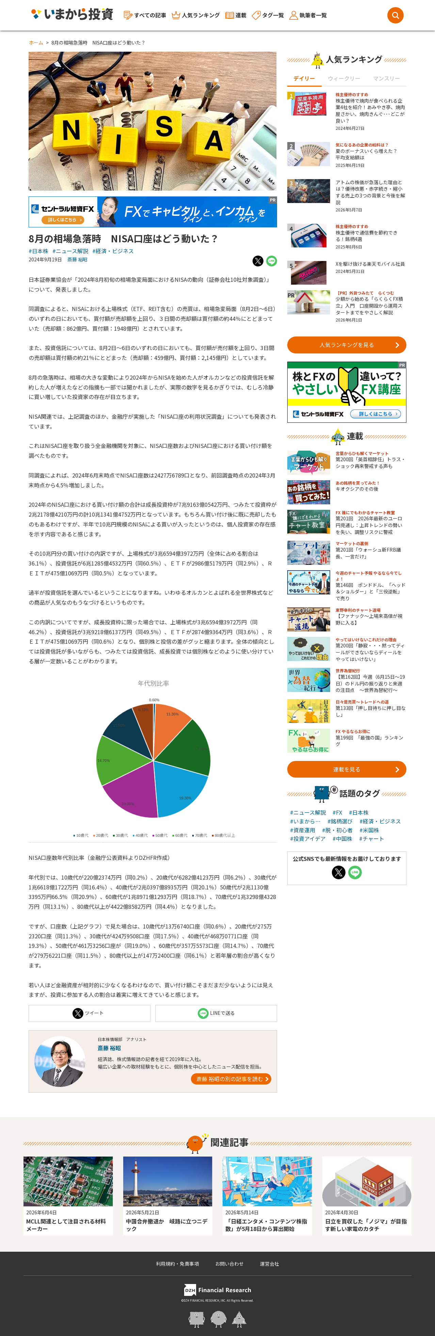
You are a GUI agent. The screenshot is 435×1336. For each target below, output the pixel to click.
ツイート (88, 1013)
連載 (235, 15)
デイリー (304, 78)
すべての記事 (145, 15)
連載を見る (366, 768)
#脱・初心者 (337, 830)
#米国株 (369, 830)
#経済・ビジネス (113, 251)
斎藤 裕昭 (77, 259)
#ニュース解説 (70, 251)
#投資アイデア (308, 838)
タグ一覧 (268, 15)
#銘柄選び (340, 821)
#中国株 (342, 838)
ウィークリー (344, 78)
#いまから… (305, 821)
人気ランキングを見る (360, 344)
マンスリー (386, 78)
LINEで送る (216, 1013)
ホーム (36, 42)
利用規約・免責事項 (177, 1263)
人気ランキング (196, 15)
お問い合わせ (229, 1263)
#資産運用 (302, 830)
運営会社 (269, 1263)
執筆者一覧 (308, 15)
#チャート (371, 838)
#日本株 (38, 251)
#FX (337, 812)
